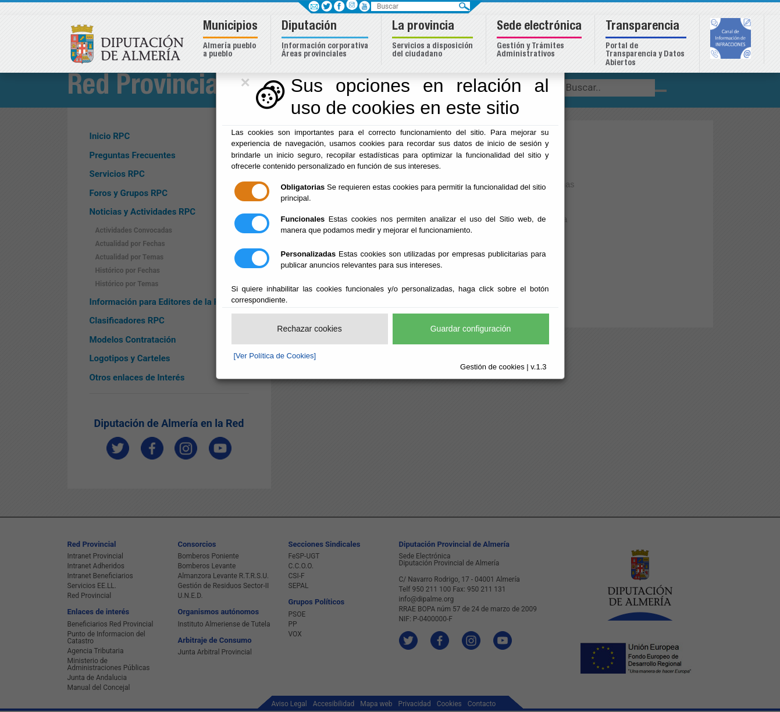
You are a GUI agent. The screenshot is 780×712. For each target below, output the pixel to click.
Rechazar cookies (309, 328)
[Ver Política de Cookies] (275, 355)
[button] (232, 40)
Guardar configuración (470, 328)
